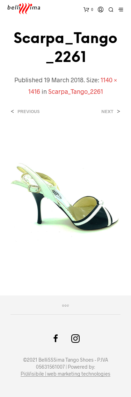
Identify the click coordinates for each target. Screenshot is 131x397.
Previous (28, 111)
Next (107, 111)
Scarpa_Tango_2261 (75, 91)
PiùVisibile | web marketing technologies (65, 374)
